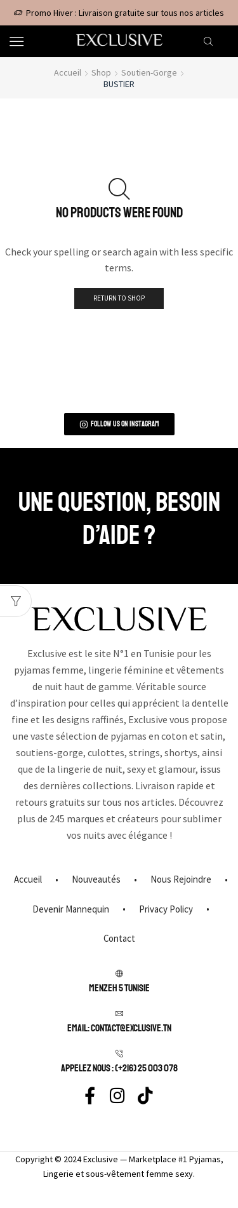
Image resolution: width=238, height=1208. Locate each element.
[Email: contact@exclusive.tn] (119, 1013)
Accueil (67, 72)
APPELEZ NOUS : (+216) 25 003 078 (119, 1068)
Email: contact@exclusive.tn (119, 1028)
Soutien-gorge (149, 72)
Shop (101, 72)
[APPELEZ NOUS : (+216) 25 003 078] (119, 1053)
